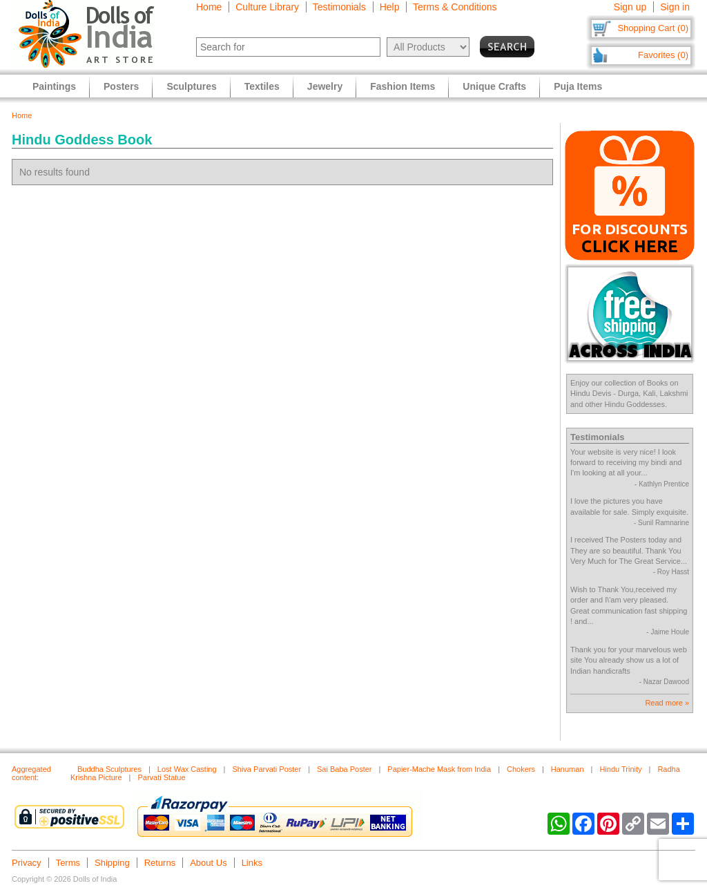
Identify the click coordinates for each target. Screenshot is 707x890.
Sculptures (191, 86)
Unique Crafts (494, 86)
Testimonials (339, 6)
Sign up (630, 6)
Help (390, 6)
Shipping (112, 863)
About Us (208, 863)
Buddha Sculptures (109, 769)
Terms (68, 863)
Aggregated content (31, 773)
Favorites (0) (663, 55)
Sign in (675, 6)
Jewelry (324, 86)
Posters (121, 86)
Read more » (667, 703)
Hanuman (567, 769)
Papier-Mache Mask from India (439, 769)
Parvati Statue (161, 777)
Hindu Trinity (620, 769)
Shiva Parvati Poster (266, 769)
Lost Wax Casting (187, 769)
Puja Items (578, 86)
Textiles (262, 86)
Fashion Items (402, 86)
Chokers (521, 769)
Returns (160, 863)
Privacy (26, 863)
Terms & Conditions (454, 6)
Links (252, 863)
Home (209, 6)
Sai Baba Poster (344, 769)
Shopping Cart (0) (652, 28)
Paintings (54, 86)
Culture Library (267, 6)
